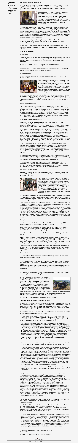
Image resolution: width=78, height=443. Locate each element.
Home (9, 13)
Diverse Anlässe (12, 8)
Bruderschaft (11, 2)
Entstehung (11, 4)
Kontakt (10, 11)
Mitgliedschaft (12, 10)
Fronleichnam (11, 5)
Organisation (11, 7)
